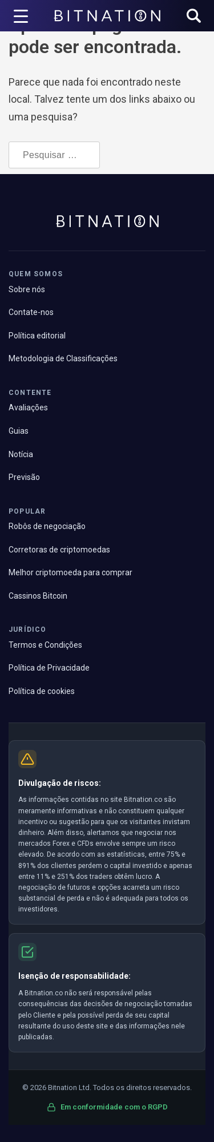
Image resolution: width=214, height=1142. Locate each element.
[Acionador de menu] (21, 16)
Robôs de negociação (47, 526)
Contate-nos (31, 312)
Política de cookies (42, 691)
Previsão (24, 477)
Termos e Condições (45, 644)
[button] (193, 17)
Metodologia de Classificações (63, 358)
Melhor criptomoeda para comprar (70, 572)
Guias (19, 430)
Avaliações (28, 407)
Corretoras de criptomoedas (59, 549)
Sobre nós (27, 289)
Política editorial (37, 335)
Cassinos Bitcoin (38, 595)
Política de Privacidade (49, 667)
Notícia (21, 454)
